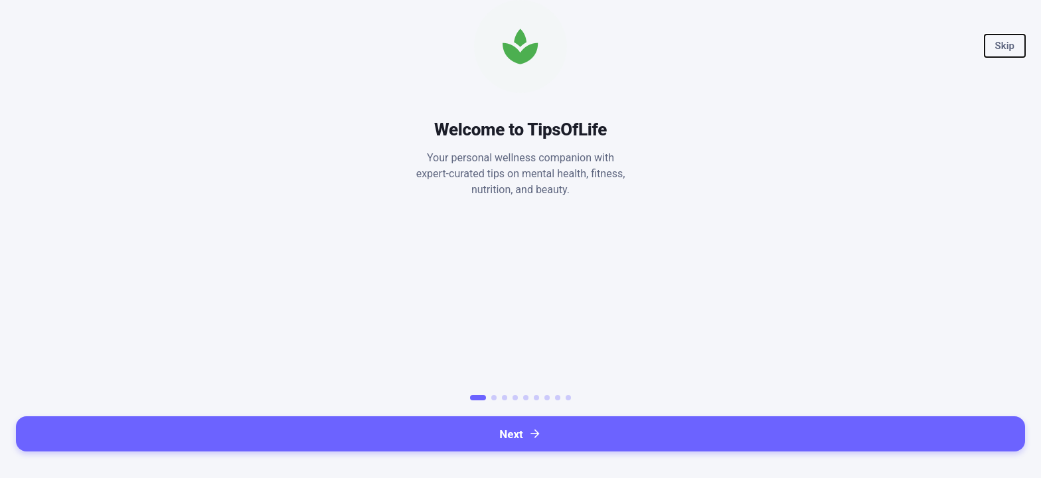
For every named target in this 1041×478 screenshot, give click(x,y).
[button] (1005, 46)
